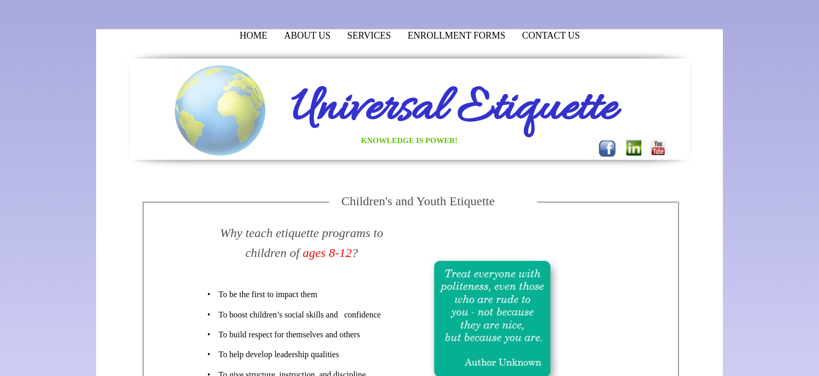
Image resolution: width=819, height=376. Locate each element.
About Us (307, 35)
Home (253, 35)
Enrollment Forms (456, 35)
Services (369, 35)
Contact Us (551, 35)
